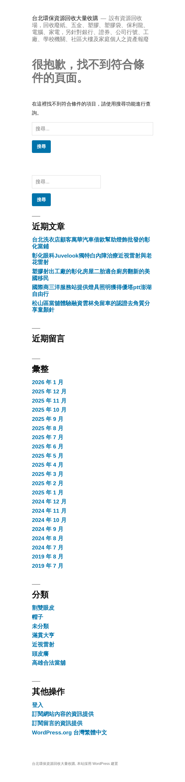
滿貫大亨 (43, 635)
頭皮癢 (40, 654)
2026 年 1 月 (47, 382)
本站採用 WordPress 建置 (97, 764)
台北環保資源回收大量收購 (65, 18)
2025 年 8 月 (47, 428)
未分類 (40, 626)
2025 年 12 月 (49, 391)
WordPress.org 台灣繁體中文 (69, 732)
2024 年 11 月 (49, 511)
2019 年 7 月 (47, 566)
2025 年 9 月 (47, 419)
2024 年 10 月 (49, 520)
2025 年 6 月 (47, 446)
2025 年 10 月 (49, 410)
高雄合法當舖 (49, 663)
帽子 (37, 617)
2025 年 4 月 (47, 465)
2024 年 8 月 (47, 538)
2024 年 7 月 (47, 547)
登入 (37, 705)
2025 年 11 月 (49, 401)
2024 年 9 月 (47, 529)
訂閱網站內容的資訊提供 (63, 714)
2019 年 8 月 (47, 557)
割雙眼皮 (43, 608)
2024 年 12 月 (49, 501)
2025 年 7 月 (47, 437)
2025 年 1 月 (47, 492)
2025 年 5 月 (47, 456)
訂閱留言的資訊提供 (57, 723)
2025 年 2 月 (47, 483)
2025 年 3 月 (47, 474)
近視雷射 (43, 644)
